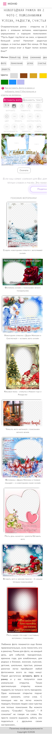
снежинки (35, 57)
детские (5, 665)
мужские (36, 661)
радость (6, 69)
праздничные (34, 654)
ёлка (25, 57)
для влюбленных (27, 658)
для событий (16, 654)
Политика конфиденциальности (26, 728)
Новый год (15, 57)
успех (30, 63)
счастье (42, 63)
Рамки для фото (21, 651)
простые (28, 665)
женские (26, 661)
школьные (16, 665)
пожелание (17, 63)
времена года (8, 658)
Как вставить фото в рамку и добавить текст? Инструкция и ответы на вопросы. (18, 91)
